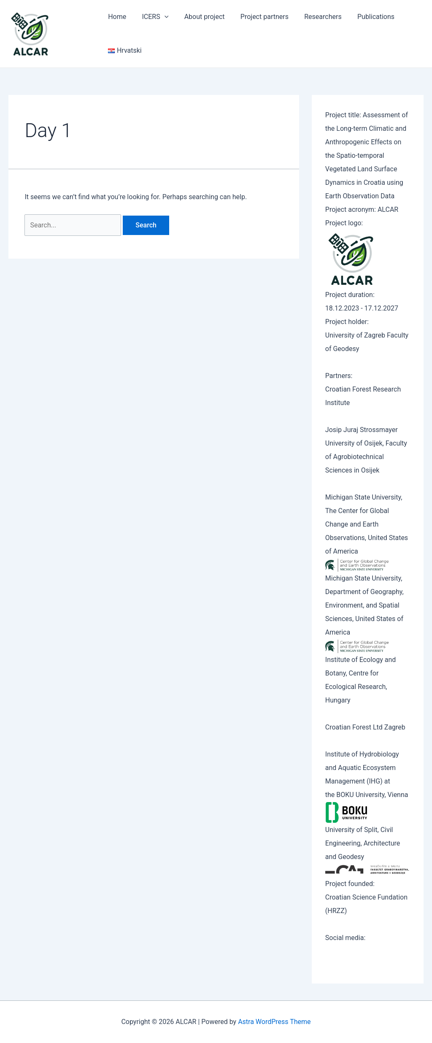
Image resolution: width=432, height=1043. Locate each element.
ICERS (152, 17)
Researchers (312, 17)
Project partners (256, 17)
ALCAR (74, 33)
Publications (363, 17)
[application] (161, 17)
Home (116, 17)
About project (198, 17)
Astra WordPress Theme (274, 1022)
